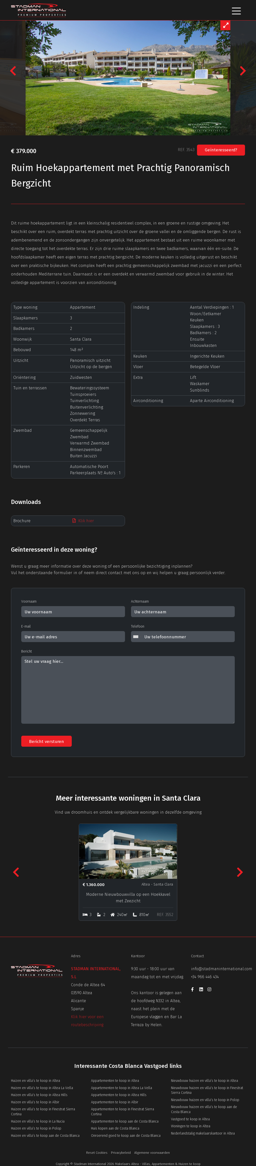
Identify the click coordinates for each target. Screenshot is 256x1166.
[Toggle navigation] (236, 10)
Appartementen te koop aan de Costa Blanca (124, 1121)
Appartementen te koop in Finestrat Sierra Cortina (122, 1111)
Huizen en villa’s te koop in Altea (35, 1080)
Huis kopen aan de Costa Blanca (115, 1128)
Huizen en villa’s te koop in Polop (36, 1128)
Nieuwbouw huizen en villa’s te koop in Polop (205, 1099)
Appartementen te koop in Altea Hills (118, 1094)
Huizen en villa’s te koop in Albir (35, 1101)
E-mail (26, 626)
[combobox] (137, 636)
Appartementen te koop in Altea (115, 1080)
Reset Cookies (97, 1152)
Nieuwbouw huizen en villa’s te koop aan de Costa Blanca (204, 1108)
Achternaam (140, 601)
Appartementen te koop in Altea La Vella (121, 1087)
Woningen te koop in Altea (190, 1125)
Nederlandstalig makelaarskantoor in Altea (203, 1133)
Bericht (26, 651)
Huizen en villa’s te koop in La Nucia (37, 1121)
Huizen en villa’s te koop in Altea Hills (39, 1094)
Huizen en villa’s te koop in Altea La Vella (42, 1087)
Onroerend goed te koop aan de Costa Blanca (125, 1135)
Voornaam (28, 601)
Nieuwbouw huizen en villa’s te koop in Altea (204, 1080)
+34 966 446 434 (205, 976)
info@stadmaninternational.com (221, 968)
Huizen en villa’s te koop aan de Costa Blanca (45, 1135)
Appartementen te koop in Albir (114, 1101)
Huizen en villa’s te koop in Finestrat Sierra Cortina (43, 1111)
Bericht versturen (46, 741)
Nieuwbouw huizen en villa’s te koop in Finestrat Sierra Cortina (207, 1089)
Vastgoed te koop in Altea (190, 1118)
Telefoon (137, 626)
